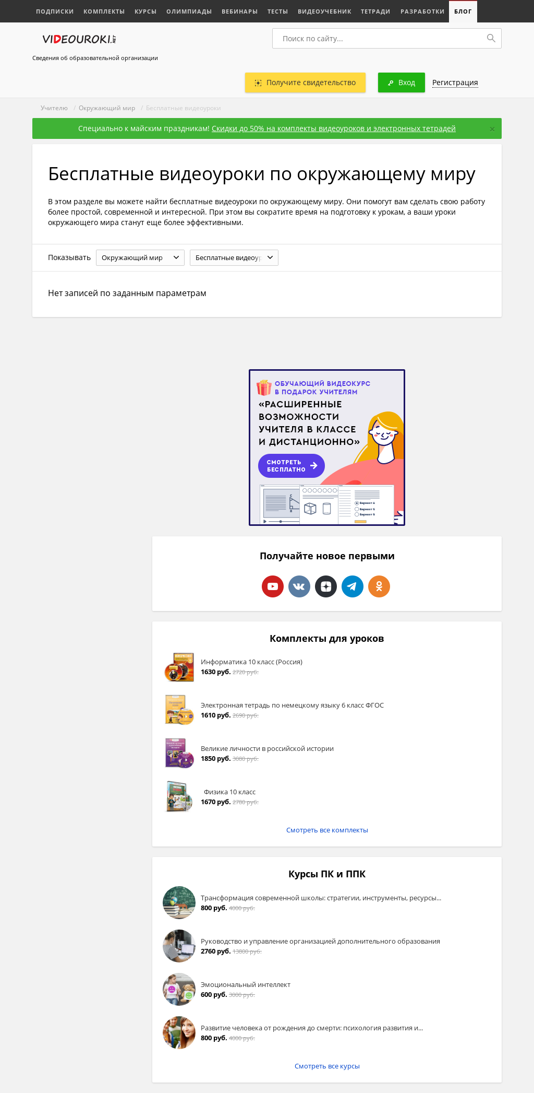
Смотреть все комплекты (327, 830)
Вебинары (240, 11)
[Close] (492, 129)
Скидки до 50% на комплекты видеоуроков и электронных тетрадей (334, 128)
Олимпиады (189, 11)
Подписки (55, 11)
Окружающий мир (107, 107)
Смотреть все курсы (327, 1066)
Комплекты (104, 11)
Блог (462, 11)
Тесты (278, 11)
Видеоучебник (324, 11)
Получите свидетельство (305, 82)
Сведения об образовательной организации (95, 58)
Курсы (146, 11)
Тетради (376, 11)
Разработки (422, 11)
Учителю (54, 107)
